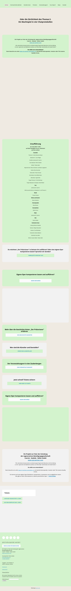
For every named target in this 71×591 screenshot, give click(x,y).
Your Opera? (53, 5)
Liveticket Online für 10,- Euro (12, 498)
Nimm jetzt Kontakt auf (35, 255)
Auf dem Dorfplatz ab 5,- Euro (12, 502)
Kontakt (64, 5)
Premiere (35, 5)
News (59, 5)
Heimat (6, 5)
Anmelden (4, 580)
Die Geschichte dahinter (16, 5)
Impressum (4, 567)
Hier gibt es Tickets (24, 383)
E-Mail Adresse (5, 579)
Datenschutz (4, 569)
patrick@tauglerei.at (6, 557)
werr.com (38, 588)
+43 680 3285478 (5, 558)
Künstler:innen (27, 5)
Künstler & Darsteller (25, 351)
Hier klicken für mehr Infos (11, 546)
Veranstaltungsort (43, 5)
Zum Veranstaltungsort (24, 367)
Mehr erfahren (35, 280)
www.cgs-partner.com (35, 42)
